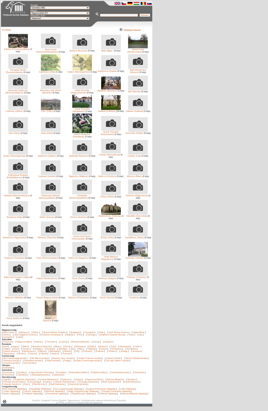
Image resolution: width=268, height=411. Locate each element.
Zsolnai (63, 342)
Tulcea (32, 353)
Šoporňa (50, 319)
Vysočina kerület (11, 363)
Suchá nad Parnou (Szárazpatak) (82, 236)
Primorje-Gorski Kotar (13, 382)
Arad (5, 346)
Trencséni (51, 342)
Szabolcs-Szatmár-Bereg (112, 334)
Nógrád (69, 334)
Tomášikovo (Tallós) (136, 236)
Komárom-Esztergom (51, 334)
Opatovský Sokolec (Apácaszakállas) (50, 195)
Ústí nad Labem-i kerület (117, 360)
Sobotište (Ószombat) (137, 215)
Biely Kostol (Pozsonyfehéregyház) (48, 49)
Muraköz (132, 379)
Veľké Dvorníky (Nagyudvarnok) (81, 90)
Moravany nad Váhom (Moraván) (50, 90)
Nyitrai (38, 342)
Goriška (21, 372)
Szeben (113, 351)
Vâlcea (44, 353)
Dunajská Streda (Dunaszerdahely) (17, 70)
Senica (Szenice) (81, 216)
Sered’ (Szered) (110, 296)
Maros (42, 351)
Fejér (101, 332)
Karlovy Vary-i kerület (63, 358)
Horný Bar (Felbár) (136, 132)
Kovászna (132, 349)
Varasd (78, 379)
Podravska (139, 372)
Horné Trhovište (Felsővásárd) (111, 132)
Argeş (15, 346)
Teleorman (8, 353)
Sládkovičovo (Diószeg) (109, 215)
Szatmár (100, 351)
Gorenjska (8, 372)
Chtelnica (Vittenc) (17, 110)
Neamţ (67, 351)
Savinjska (22, 375)
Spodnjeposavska (40, 375)
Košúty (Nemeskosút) (110, 154)
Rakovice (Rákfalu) (16, 296)
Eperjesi (108, 342)
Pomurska (8, 375)
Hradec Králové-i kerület (89, 358)
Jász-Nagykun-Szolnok (25, 334)
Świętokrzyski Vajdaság (83, 393)
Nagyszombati (23, 342)
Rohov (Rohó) (111, 196)
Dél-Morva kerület (39, 358)
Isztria (47, 382)
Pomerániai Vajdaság (57, 393)
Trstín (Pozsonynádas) (48, 257)
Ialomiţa (62, 349)
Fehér (138, 346)
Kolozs (103, 349)
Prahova (87, 351)
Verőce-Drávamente (64, 382)
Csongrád (89, 332)
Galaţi (6, 349)
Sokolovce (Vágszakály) (15, 236)
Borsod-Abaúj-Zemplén (55, 332)
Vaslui (55, 353)
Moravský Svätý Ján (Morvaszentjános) (17, 90)
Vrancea (66, 353)
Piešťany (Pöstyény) (137, 276)
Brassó (103, 346)
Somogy (91, 334)
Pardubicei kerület (32, 360)
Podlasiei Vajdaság (33, 393)
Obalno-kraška (99, 372)
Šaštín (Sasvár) (50, 216)
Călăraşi (92, 349)
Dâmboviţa (124, 346)
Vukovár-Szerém (11, 384)
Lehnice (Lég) (138, 155)
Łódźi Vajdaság (127, 389)
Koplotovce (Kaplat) (109, 70)
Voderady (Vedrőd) (136, 257)
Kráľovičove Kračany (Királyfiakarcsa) (17, 175)
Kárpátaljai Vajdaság (40, 389)
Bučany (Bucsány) (81, 49)
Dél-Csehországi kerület (14, 358)
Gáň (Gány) (18, 132)
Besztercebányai (80, 342)
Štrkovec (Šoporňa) (49, 236)
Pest (80, 334)
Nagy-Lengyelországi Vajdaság (83, 391)
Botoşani (80, 346)
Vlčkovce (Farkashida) (80, 296)
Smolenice (138, 296)
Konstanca (117, 349)
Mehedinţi (55, 351)
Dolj (113, 346)
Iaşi (73, 349)
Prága (67, 360)
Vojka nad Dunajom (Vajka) (17, 276)
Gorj (16, 349)
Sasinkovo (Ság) (17, 216)
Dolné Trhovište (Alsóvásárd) (82, 109)
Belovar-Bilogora (115, 379)
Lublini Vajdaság (11, 391)
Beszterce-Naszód (41, 346)
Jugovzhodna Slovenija (41, 372)
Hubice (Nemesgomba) (79, 71)
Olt (77, 351)
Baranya (24, 332)
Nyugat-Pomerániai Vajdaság (117, 391)
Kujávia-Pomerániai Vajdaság (101, 389)
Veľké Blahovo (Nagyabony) (111, 257)
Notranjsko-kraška (78, 372)
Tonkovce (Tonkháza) (16, 257)
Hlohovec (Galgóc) (109, 277)
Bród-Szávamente (111, 382)
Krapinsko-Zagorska (24, 379)
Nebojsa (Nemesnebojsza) (17, 194)
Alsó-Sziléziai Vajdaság (14, 389)
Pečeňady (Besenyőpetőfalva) (80, 195)
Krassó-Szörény (11, 351)
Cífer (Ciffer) (51, 110)
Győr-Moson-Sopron (118, 332)
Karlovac (66, 379)
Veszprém (8, 337)
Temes (21, 353)
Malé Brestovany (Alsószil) (138, 70)
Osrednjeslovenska (120, 372)
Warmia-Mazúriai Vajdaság (134, 393)
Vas (140, 334)
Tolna (131, 334)
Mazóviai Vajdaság (54, 391)
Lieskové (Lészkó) (49, 175)
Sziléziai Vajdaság (108, 393)
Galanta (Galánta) (109, 110)
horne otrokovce (17, 317)
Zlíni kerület (29, 363)
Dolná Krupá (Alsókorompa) (137, 49)
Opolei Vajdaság (11, 393)
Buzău (68, 346)
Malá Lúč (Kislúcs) (109, 175)
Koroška (61, 372)
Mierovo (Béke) (137, 175)
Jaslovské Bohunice (80, 155)
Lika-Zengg (34, 382)
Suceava (136, 351)
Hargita (38, 349)
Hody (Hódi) (51, 132)
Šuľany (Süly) (111, 236)
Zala (20, 337)
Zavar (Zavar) (82, 277)
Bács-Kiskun (9, 332)
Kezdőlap (6, 30)
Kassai (96, 342)
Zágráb (7, 379)
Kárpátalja (8, 367)
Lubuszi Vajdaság (32, 391)
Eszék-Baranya (131, 382)
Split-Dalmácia (57, 384)
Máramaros (29, 351)
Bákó (25, 346)
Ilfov (81, 349)
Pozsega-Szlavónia (88, 382)
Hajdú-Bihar (138, 332)
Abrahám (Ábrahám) (109, 90)
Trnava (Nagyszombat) (48, 296)
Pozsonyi (8, 342)
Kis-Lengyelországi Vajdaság (68, 389)
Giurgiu (26, 349)
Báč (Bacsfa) (138, 90)
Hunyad (50, 349)
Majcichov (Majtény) (80, 175)
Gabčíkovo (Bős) (50, 71)
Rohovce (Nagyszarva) (137, 194)
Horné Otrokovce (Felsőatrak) (82, 134)
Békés (36, 332)
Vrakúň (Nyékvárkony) (48, 277)
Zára (26, 384)
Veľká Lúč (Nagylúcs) (80, 257)
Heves (6, 334)
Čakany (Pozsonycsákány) (16, 48)
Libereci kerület (113, 358)
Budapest (75, 332)
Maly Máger (111, 49)
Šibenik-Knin (39, 384)
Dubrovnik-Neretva (78, 384)
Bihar (58, 346)
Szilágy (124, 351)
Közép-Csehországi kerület (88, 360)
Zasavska (58, 375)
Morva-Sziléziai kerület (136, 358)
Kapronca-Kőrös (94, 379)
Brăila (92, 346)
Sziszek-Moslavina (48, 379)
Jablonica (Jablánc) (49, 155)
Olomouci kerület (11, 360)
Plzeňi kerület (52, 360)
